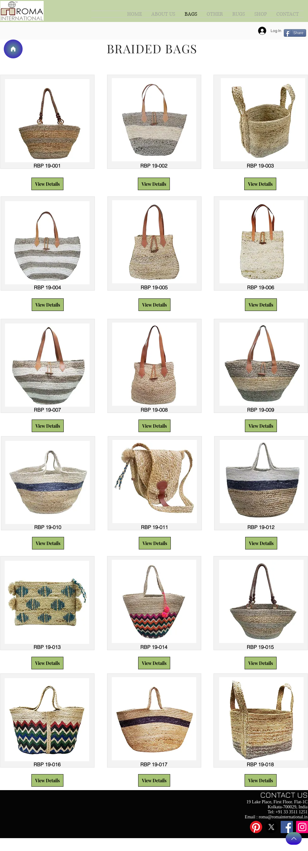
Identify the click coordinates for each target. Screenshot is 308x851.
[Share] (295, 33)
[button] (47, 184)
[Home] (13, 49)
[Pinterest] (256, 827)
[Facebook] (287, 827)
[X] (271, 827)
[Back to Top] (294, 838)
